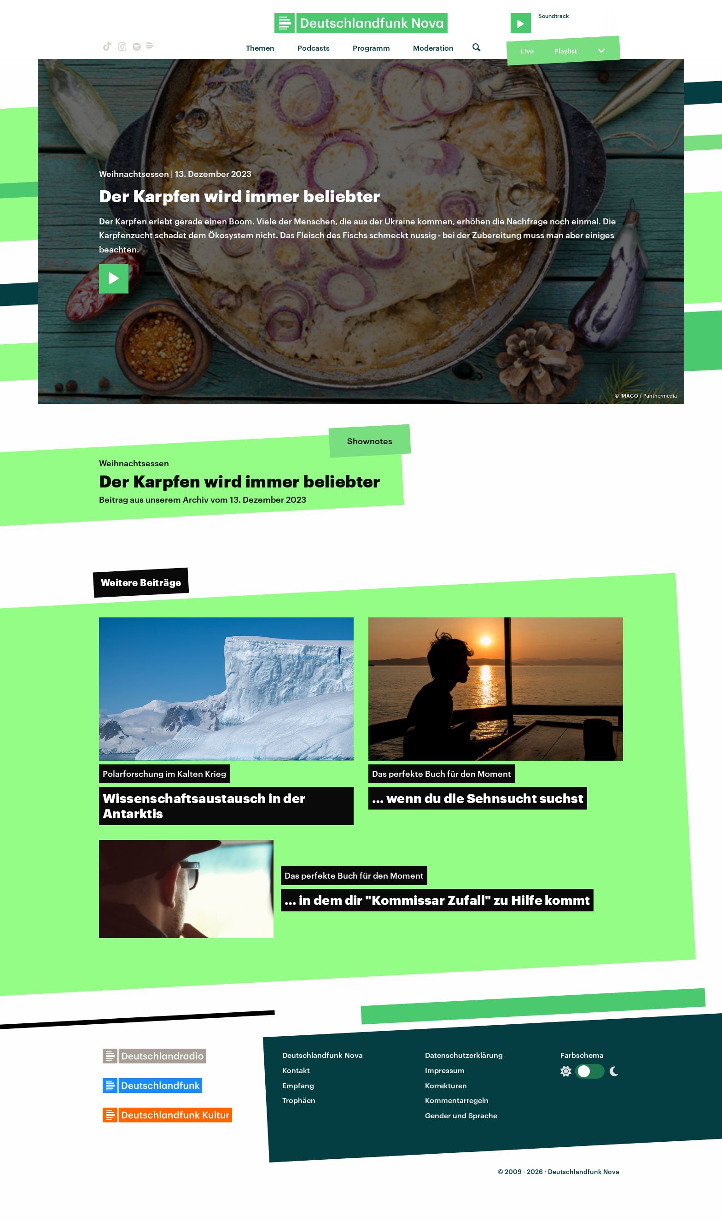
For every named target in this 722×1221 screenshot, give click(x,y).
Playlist (565, 51)
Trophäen (298, 1100)
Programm (371, 47)
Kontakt (296, 1070)
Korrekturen (446, 1085)
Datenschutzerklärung (464, 1055)
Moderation (433, 47)
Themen (260, 47)
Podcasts (313, 47)
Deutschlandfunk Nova (322, 1055)
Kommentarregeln (457, 1100)
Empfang (298, 1085)
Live (527, 51)
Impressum (445, 1070)
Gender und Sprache (461, 1115)
